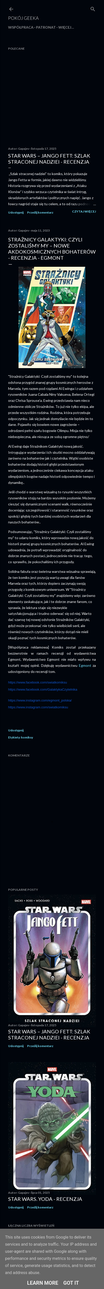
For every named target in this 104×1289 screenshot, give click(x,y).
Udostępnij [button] (16, 212)
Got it (71, 1283)
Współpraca (20, 27)
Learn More (42, 1283)
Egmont (86, 665)
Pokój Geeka (23, 18)
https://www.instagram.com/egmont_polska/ (40, 700)
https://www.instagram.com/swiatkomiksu (38, 707)
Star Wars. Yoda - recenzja (45, 1199)
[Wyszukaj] (93, 8)
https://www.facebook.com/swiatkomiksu (37, 682)
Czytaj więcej (84, 211)
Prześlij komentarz (40, 212)
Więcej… (66, 27)
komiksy (27, 737)
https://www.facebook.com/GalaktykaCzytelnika (42, 689)
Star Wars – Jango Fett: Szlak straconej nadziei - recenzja (49, 159)
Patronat (46, 27)
